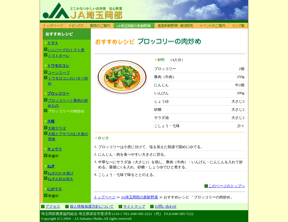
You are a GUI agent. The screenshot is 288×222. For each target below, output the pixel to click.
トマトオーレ (59, 55)
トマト (52, 43)
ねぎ (51, 166)
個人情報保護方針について (92, 206)
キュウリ (54, 149)
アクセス (53, 206)
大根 (51, 121)
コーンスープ (59, 73)
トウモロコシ (58, 66)
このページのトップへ (226, 186)
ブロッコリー (58, 93)
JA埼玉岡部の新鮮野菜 (139, 197)
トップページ (105, 197)
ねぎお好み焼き (60, 179)
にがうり (54, 189)
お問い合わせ (166, 206)
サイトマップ (134, 206)
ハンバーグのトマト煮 (66, 50)
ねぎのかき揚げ (60, 173)
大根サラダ (57, 128)
